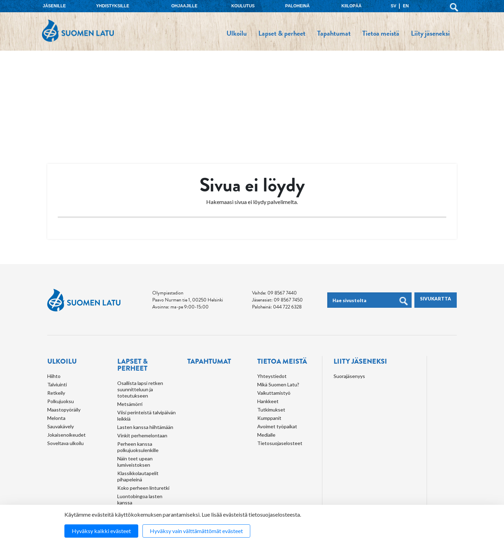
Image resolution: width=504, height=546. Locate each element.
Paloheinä (297, 5)
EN (406, 5)
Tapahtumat (334, 33)
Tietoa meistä (380, 33)
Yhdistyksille (113, 5)
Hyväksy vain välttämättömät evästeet (196, 530)
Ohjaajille (184, 5)
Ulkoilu (236, 33)
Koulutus (243, 5)
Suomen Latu (78, 31)
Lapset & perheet (282, 33)
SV (393, 5)
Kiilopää (352, 5)
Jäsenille (54, 5)
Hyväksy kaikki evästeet (101, 530)
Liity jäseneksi (430, 33)
